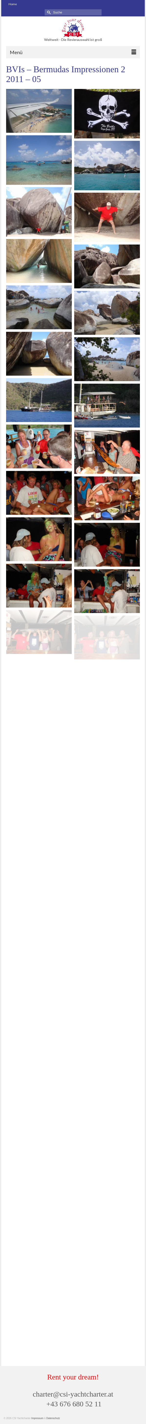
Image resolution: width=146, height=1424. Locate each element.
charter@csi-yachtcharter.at (73, 1394)
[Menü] (73, 52)
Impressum (37, 1418)
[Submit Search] (48, 12)
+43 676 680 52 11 (74, 1404)
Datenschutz (53, 1418)
